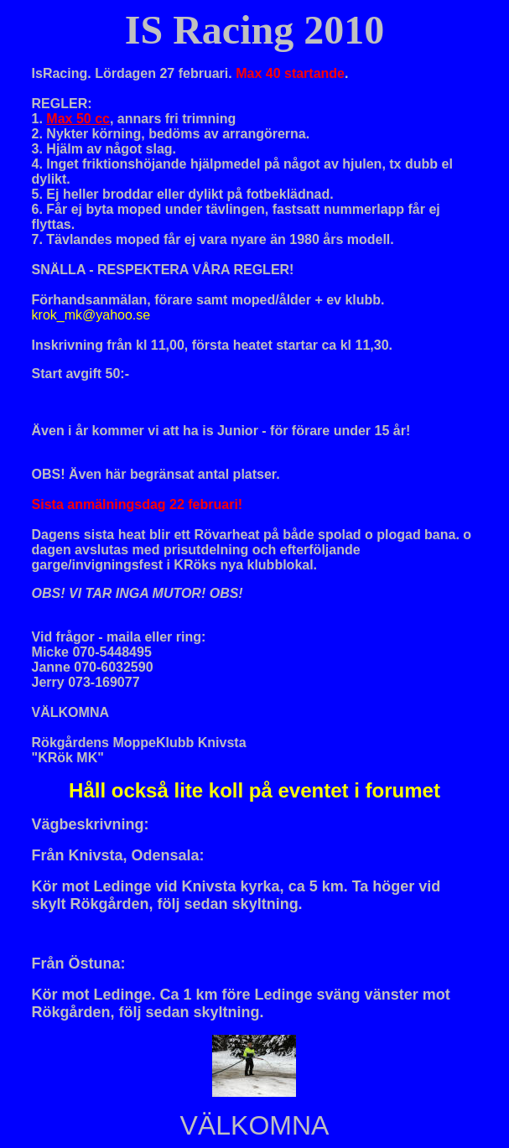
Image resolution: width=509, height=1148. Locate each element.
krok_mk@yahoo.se (91, 315)
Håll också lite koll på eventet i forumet (254, 790)
